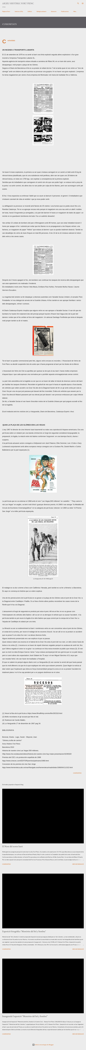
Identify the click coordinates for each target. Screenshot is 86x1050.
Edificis (30, 11)
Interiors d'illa (19, 11)
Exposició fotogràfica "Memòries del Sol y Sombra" (24, 931)
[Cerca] (78, 3)
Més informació (78, 864)
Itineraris (53, 11)
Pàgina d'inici (6, 11)
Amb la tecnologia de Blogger (43, 1045)
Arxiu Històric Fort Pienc (18, 3)
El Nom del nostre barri (12, 846)
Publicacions (65, 11)
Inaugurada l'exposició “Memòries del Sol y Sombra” (24, 1016)
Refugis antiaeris (41, 11)
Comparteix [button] (77, 773)
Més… (75, 11)
